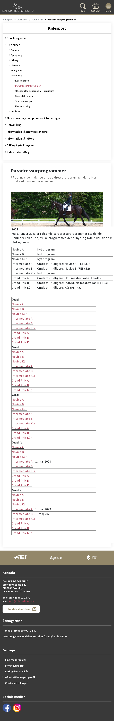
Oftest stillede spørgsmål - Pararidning (34, 90)
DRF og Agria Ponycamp (21, 145)
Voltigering (16, 70)
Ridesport (8, 19)
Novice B (18, 309)
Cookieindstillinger (16, 683)
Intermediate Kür (24, 328)
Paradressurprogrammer (28, 85)
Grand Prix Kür (22, 342)
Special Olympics (24, 96)
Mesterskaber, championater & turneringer (33, 118)
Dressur (15, 50)
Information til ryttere (20, 138)
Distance (15, 65)
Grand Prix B (20, 338)
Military (14, 60)
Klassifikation (22, 80)
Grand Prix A (20, 333)
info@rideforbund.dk (21, 601)
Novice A (18, 304)
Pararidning (37, 19)
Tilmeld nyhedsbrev (21, 609)
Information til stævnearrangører (27, 132)
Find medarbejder (15, 660)
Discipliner (22, 19)
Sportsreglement (18, 38)
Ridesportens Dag (18, 152)
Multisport (16, 111)
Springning (16, 55)
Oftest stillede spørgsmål (20, 677)
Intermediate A (22, 318)
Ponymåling (14, 125)
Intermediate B (22, 323)
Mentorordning (22, 106)
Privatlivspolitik (14, 665)
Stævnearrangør (23, 101)
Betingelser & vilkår (16, 671)
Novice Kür (19, 314)
